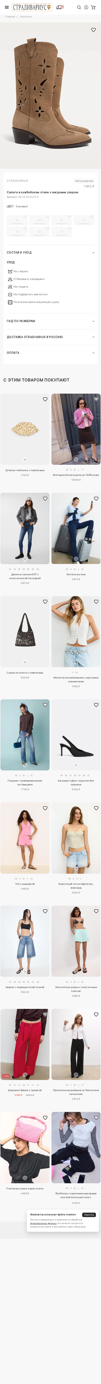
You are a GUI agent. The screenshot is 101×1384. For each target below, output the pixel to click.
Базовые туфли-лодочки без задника (76, 782)
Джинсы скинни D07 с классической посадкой (25, 576)
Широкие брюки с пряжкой (25, 1090)
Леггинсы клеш (76, 574)
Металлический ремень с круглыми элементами (76, 679)
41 (62, 233)
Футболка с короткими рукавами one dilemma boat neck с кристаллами (76, 1196)
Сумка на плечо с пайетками (25, 672)
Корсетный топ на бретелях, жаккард (76, 885)
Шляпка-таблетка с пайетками (25, 470)
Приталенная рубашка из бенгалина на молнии (76, 1092)
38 (84, 222)
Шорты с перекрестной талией (25, 987)
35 (17, 222)
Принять (89, 1214)
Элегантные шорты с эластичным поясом (76, 989)
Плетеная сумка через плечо (24, 1188)
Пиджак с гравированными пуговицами (25, 782)
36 (39, 222)
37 (62, 222)
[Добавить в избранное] (45, 399)
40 (39, 233)
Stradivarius (17, 180)
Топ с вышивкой (25, 883)
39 (17, 233)
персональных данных (43, 1223)
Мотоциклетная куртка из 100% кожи (76, 474)
